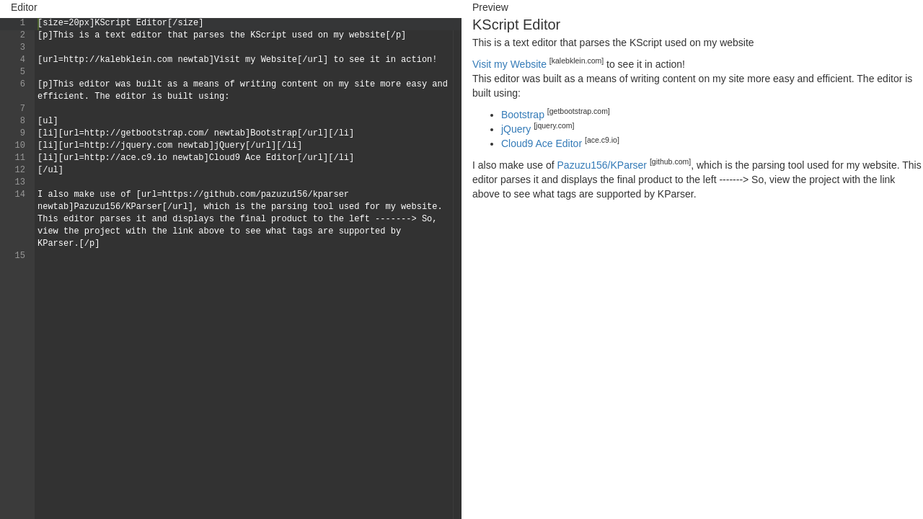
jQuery (516, 129)
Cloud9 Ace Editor (541, 143)
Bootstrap (522, 114)
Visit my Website (509, 64)
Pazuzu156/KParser (602, 165)
